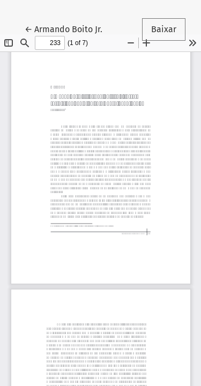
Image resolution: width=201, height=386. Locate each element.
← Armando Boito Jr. (68, 28)
